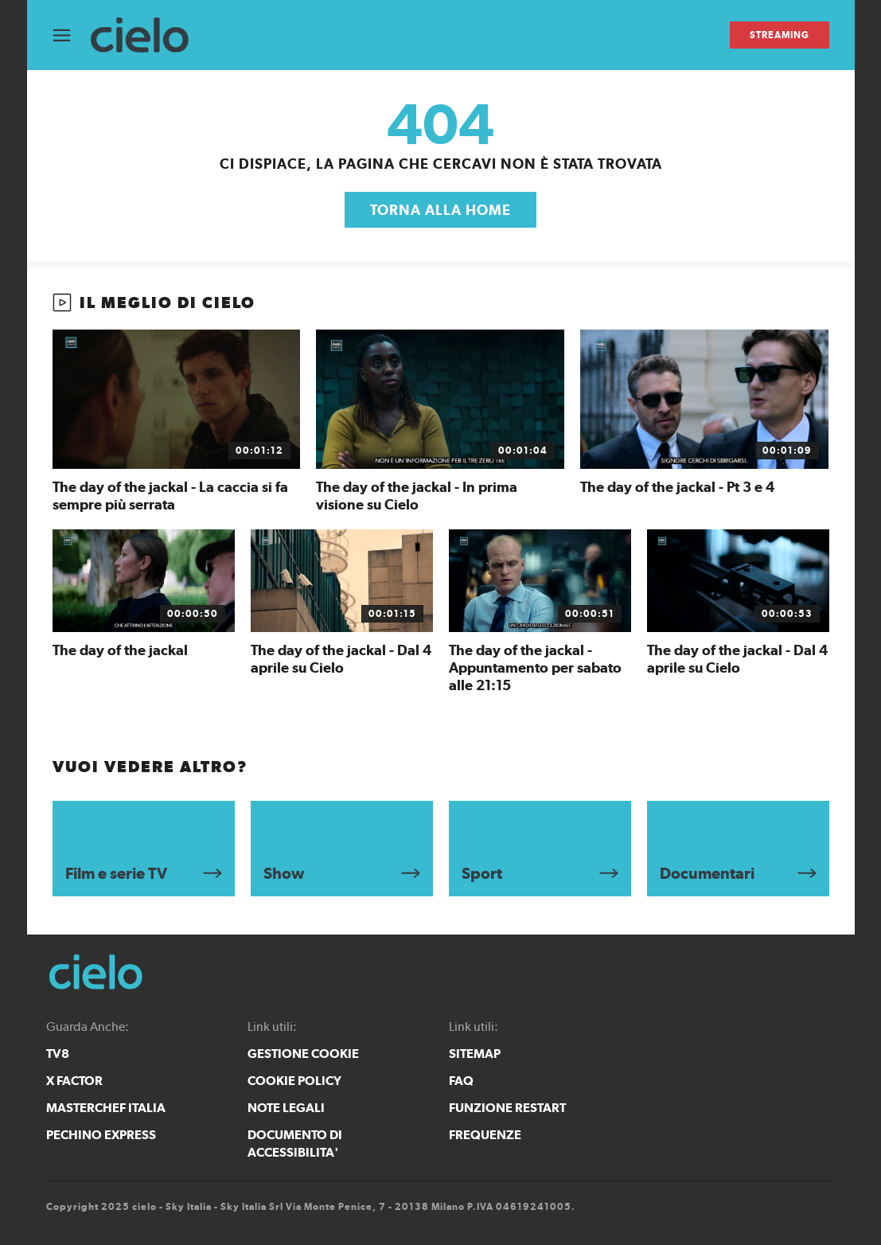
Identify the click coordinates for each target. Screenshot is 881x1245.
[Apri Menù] (72, 35)
